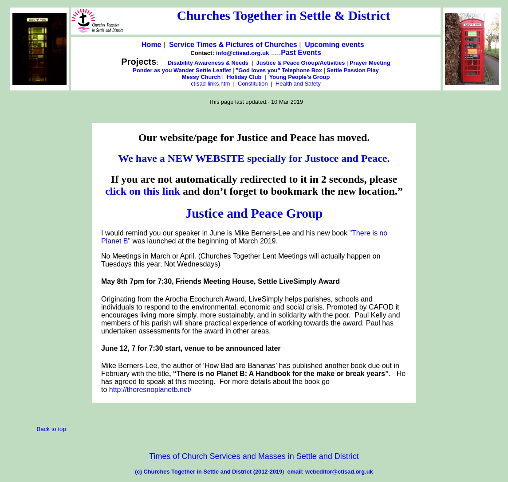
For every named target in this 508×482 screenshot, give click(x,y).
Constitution (253, 83)
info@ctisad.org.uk (241, 53)
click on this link (144, 191)
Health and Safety (298, 83)
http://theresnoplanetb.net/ (150, 389)
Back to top (51, 429)
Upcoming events (335, 44)
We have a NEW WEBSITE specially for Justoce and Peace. (254, 158)
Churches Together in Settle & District (283, 15)
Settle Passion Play (352, 70)
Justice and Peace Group (254, 213)
